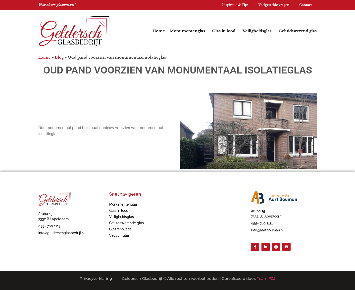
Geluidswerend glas (298, 31)
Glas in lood (225, 31)
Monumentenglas (188, 31)
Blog (59, 57)
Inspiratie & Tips (235, 5)
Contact (305, 5)
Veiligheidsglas (258, 31)
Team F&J (266, 278)
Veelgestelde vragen (273, 5)
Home (158, 31)
